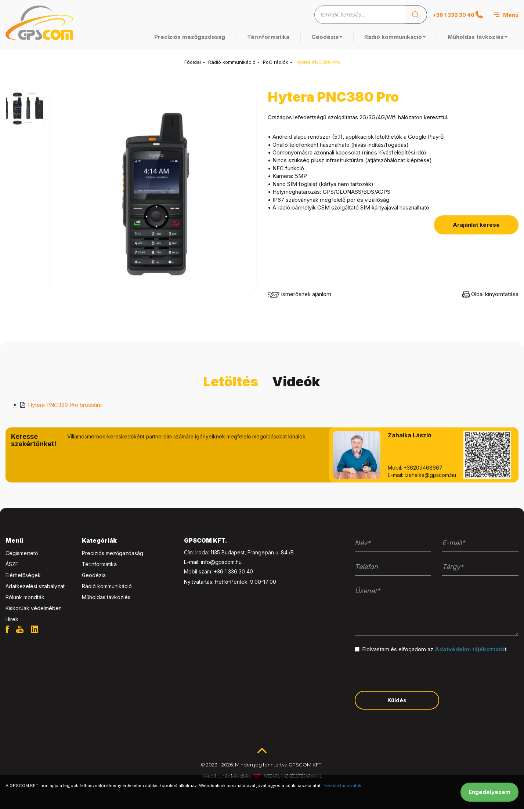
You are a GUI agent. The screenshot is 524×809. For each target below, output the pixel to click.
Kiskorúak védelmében (34, 608)
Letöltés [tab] (230, 381)
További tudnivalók (342, 785)
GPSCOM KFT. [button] (205, 540)
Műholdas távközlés (477, 36)
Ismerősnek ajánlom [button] (299, 294)
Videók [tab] (296, 381)
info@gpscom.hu (221, 562)
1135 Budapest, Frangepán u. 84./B (252, 552)
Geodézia (326, 36)
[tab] (38, 541)
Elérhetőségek (23, 575)
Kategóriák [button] (99, 540)
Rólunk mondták (25, 597)
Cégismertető (22, 553)
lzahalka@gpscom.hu (430, 475)
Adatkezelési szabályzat (35, 586)
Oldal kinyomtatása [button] (490, 294)
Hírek (12, 619)
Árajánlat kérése (476, 224)
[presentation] (410, 671)
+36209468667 (423, 467)
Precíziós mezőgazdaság (189, 36)
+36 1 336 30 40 (458, 14)
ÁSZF (12, 564)
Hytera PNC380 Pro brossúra (65, 404)
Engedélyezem (489, 791)
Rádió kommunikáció (395, 36)
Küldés (396, 700)
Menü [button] (15, 540)
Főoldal (192, 62)
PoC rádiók (275, 62)
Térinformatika (268, 36)
